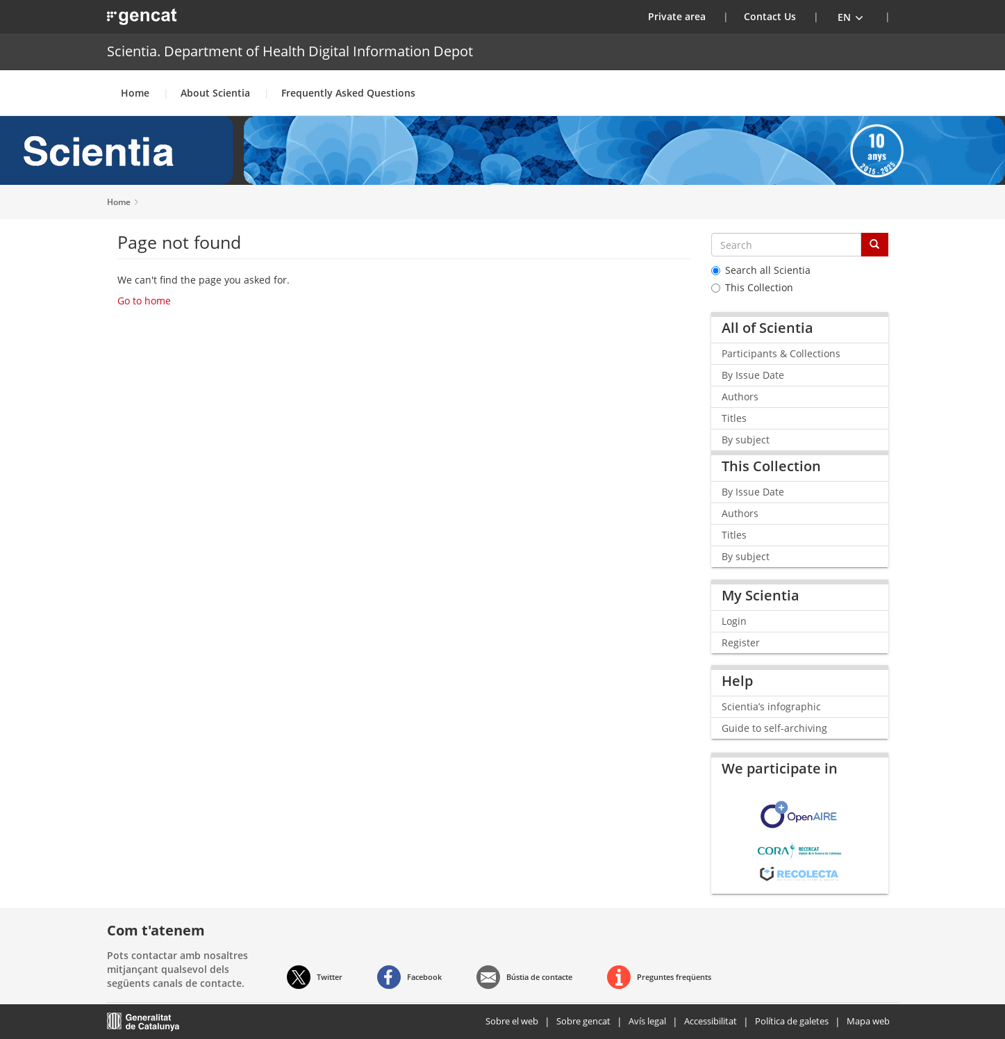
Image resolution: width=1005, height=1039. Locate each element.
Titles (734, 418)
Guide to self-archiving (774, 728)
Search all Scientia (761, 270)
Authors (740, 396)
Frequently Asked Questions (348, 92)
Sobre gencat (583, 1021)
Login (734, 621)
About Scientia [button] (215, 92)
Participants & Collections (781, 353)
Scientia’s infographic (771, 706)
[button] (851, 16)
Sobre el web (511, 1021)
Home (135, 92)
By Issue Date (753, 375)
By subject (746, 439)
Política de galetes (792, 1021)
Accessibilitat (710, 1021)
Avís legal (647, 1021)
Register (741, 642)
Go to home (144, 300)
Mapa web (868, 1021)
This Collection (752, 287)
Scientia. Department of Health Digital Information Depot (290, 51)
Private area (685, 16)
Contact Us (770, 16)
